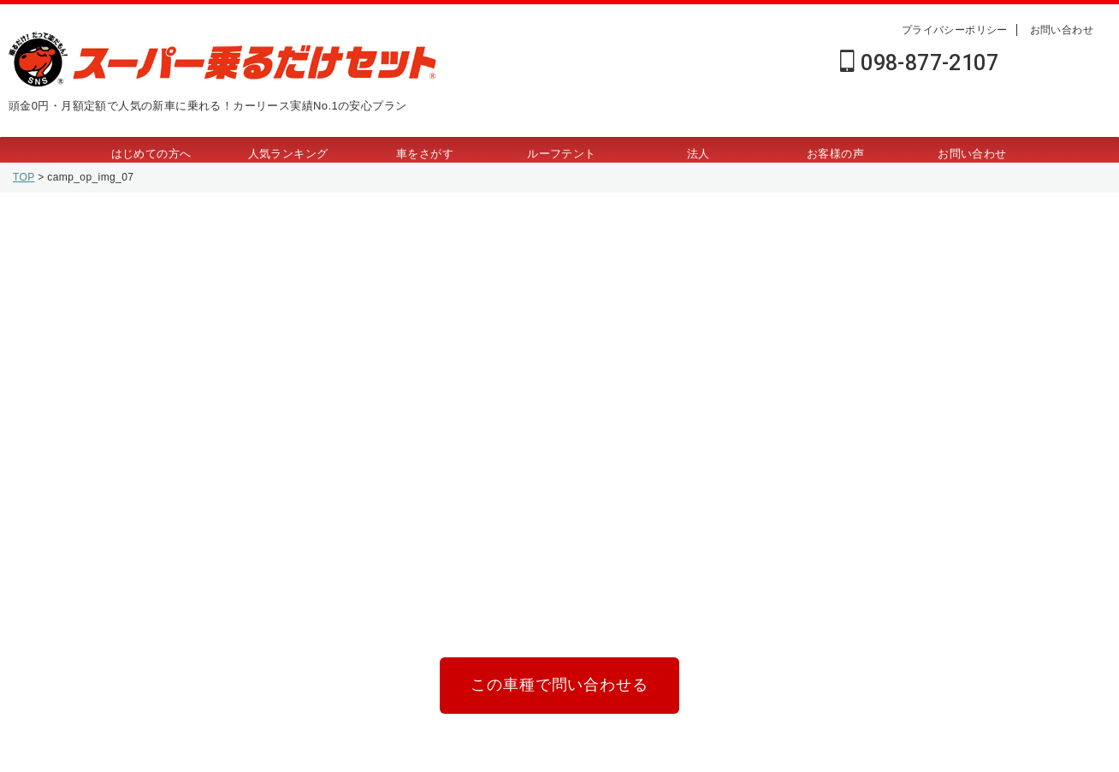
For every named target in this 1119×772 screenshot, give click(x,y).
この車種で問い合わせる (559, 681)
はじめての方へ (151, 153)
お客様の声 (835, 153)
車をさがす (424, 153)
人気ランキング (288, 153)
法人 (698, 153)
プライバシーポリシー (955, 30)
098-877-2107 (919, 62)
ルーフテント (561, 153)
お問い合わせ (1061, 30)
